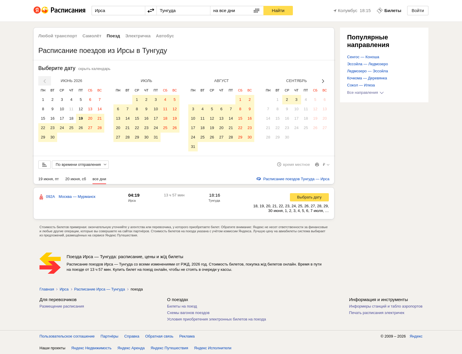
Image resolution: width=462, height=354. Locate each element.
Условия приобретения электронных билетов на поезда (216, 319)
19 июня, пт (48, 179)
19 (81, 118)
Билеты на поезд (182, 306)
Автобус (165, 35)
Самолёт (91, 35)
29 (43, 137)
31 (156, 137)
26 (81, 128)
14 (100, 109)
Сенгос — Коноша (363, 57)
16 (52, 118)
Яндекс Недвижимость (91, 348)
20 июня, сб (75, 179)
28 (100, 128)
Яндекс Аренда (131, 348)
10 (62, 109)
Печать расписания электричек (376, 312)
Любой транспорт (57, 35)
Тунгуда (214, 200)
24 (62, 128)
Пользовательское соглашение (67, 336)
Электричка (138, 35)
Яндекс (416, 336)
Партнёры (109, 336)
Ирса (132, 200)
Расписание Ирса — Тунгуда (99, 289)
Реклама (187, 336)
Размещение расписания (61, 306)
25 (71, 128)
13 (90, 109)
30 (52, 137)
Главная (46, 289)
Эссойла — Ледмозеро (367, 64)
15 (43, 118)
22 (43, 128)
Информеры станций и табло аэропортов (386, 306)
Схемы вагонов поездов (188, 312)
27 (90, 128)
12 (81, 109)
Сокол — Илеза (361, 85)
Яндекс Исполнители (213, 348)
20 (90, 118)
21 (100, 118)
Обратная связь (159, 336)
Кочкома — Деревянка (367, 78)
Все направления (365, 92)
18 (71, 118)
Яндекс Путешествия (169, 348)
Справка (131, 336)
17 (62, 118)
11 (71, 109)
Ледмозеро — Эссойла (367, 71)
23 (52, 128)
